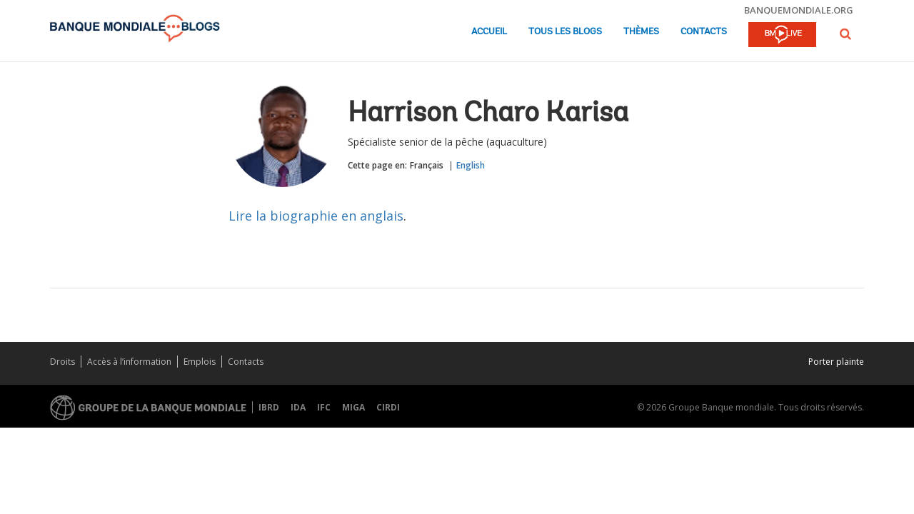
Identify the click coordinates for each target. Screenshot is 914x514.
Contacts (704, 31)
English (470, 165)
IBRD (268, 407)
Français (426, 165)
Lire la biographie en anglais (315, 215)
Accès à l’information (129, 362)
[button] (845, 34)
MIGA (353, 407)
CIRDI (388, 407)
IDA (298, 407)
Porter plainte (836, 362)
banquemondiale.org (798, 10)
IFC (324, 407)
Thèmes (641, 31)
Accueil (489, 31)
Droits (62, 362)
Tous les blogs (565, 31)
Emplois (200, 362)
